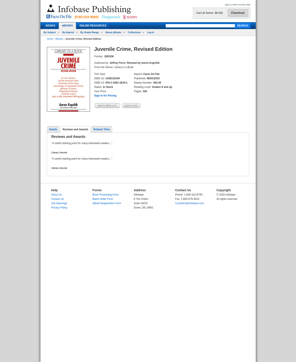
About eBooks (113, 32)
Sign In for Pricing (105, 95)
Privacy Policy (59, 207)
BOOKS (50, 25)
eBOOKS (67, 25)
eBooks (59, 38)
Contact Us (57, 198)
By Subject (50, 32)
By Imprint (68, 32)
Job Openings (59, 203)
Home (50, 38)
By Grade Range (90, 32)
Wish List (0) (238, 5)
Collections (134, 32)
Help (248, 5)
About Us (56, 194)
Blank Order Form (103, 198)
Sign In (228, 5)
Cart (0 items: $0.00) (209, 12)
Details (53, 129)
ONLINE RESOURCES (92, 25)
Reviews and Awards (75, 129)
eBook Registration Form (107, 203)
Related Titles (101, 129)
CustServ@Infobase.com (189, 203)
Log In (150, 32)
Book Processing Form (106, 194)
